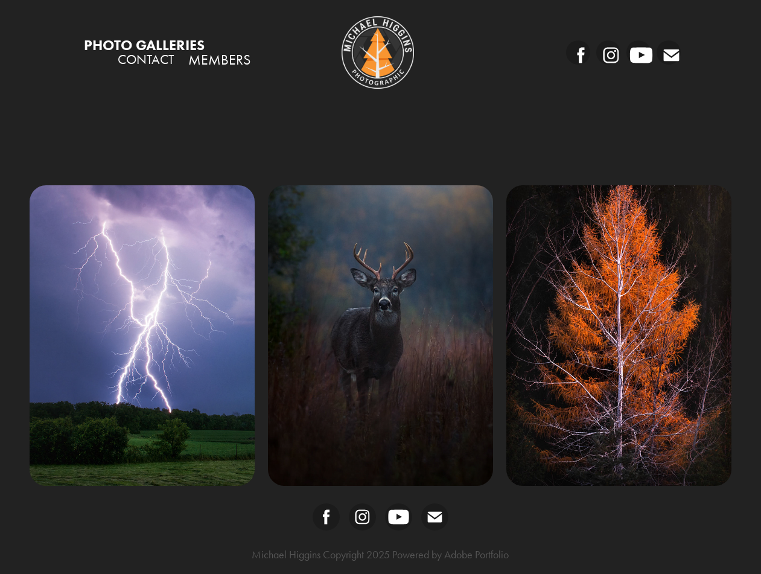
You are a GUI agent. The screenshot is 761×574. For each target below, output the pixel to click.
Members (219, 59)
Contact (146, 60)
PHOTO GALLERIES (144, 45)
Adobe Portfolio (476, 554)
